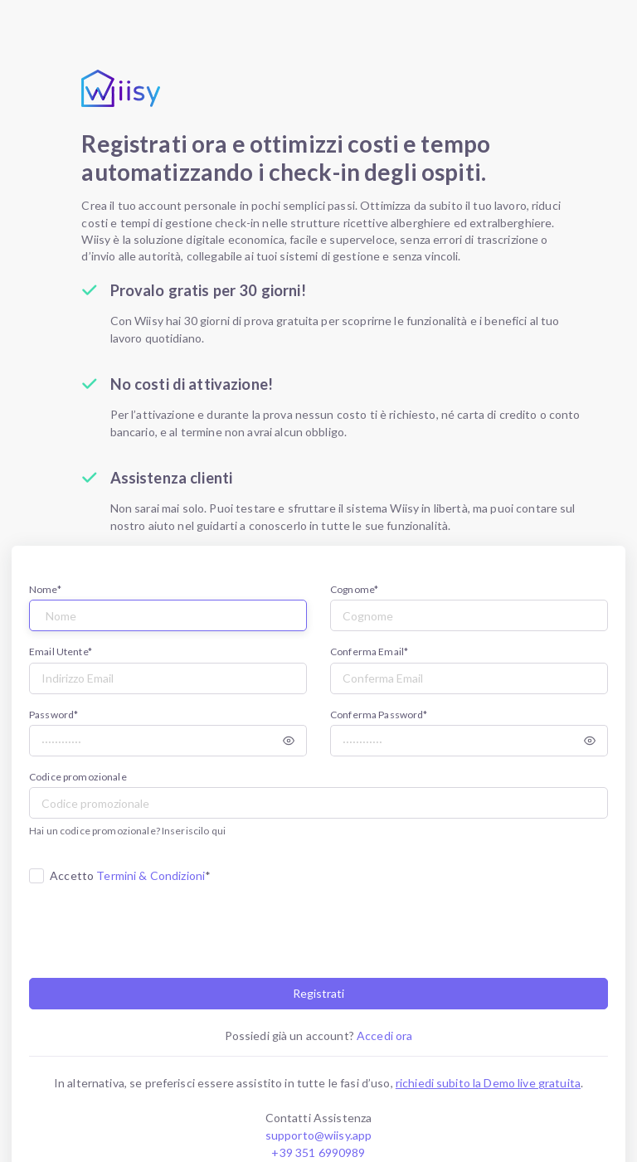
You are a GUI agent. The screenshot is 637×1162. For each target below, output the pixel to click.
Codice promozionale (78, 777)
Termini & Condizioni (150, 875)
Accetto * (130, 875)
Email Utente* (60, 651)
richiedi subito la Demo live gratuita (488, 1083)
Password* (53, 714)
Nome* (45, 589)
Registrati (318, 993)
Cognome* (354, 589)
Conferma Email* (369, 651)
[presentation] (155, 928)
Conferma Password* (379, 714)
